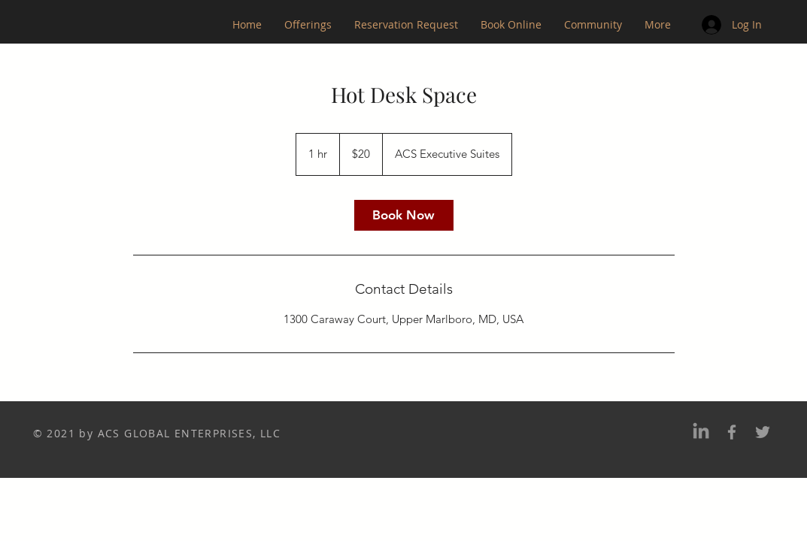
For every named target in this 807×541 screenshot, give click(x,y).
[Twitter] (762, 432)
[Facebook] (732, 432)
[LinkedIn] (701, 432)
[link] (404, 215)
